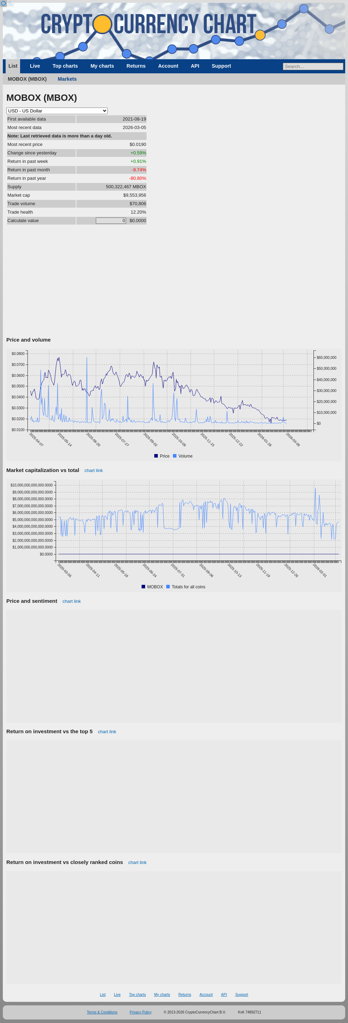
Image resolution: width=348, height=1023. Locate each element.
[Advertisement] (174, 281)
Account (168, 66)
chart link (94, 470)
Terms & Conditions (102, 1012)
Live (35, 66)
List (12, 66)
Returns (135, 66)
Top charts (65, 66)
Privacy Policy (140, 1012)
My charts (102, 66)
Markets (67, 79)
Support (221, 66)
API (195, 66)
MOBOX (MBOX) (27, 79)
